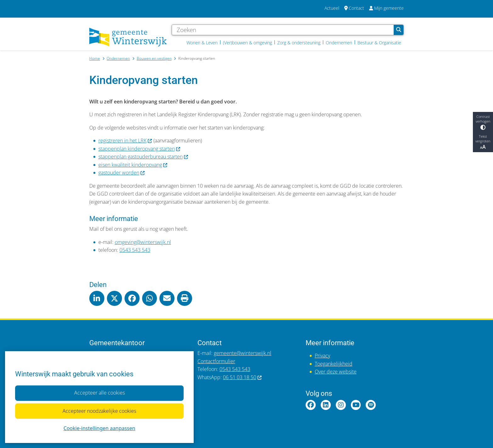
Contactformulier (216, 361)
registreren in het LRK (125, 140)
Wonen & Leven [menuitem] (202, 43)
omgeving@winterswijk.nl (143, 242)
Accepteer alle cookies (99, 392)
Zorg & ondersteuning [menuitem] (298, 43)
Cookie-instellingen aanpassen (99, 428)
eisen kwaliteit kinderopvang (133, 164)
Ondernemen (118, 58)
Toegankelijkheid (333, 363)
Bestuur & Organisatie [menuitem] (379, 43)
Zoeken (398, 29)
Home (94, 58)
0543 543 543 (134, 249)
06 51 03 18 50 (242, 377)
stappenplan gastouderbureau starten (143, 156)
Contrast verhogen (483, 122)
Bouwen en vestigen (154, 58)
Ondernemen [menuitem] (339, 43)
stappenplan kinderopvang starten (139, 148)
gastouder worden (121, 172)
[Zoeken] (283, 30)
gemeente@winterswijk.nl (242, 353)
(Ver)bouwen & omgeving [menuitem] (247, 43)
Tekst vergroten (483, 142)
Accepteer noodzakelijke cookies (99, 410)
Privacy (322, 355)
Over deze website (336, 371)
